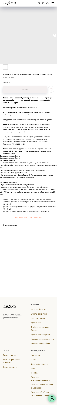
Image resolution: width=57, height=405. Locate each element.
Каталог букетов (38, 309)
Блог (33, 368)
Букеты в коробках (39, 314)
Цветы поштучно (10, 367)
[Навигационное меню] (53, 3)
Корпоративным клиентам (42, 339)
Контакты (35, 355)
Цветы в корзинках (39, 318)
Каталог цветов (9, 355)
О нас (33, 359)
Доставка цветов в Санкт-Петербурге (28, 218)
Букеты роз (36, 322)
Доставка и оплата (39, 364)
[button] (39, 3)
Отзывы (34, 373)
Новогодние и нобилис (41, 343)
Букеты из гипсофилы (40, 334)
